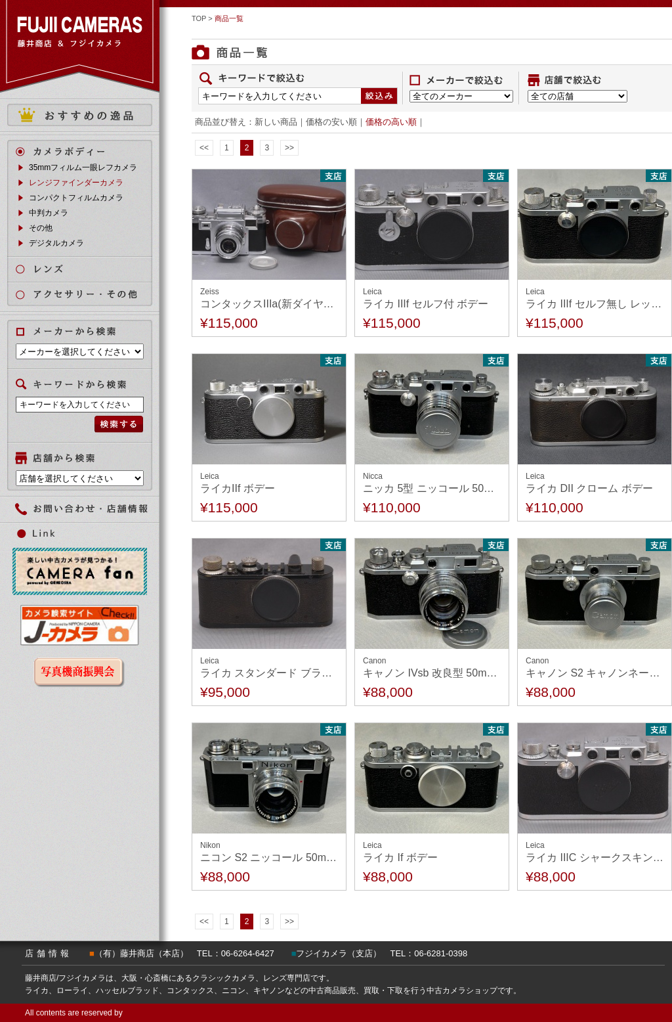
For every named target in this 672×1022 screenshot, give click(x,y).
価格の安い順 (331, 122)
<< (204, 147)
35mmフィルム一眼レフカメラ (83, 167)
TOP (199, 18)
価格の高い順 (391, 122)
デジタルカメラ (56, 243)
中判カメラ (48, 212)
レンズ (87, 269)
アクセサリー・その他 (87, 294)
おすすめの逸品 (79, 115)
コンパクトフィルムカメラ (76, 197)
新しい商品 (276, 122)
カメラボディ (87, 151)
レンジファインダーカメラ (76, 182)
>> (289, 147)
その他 (40, 228)
